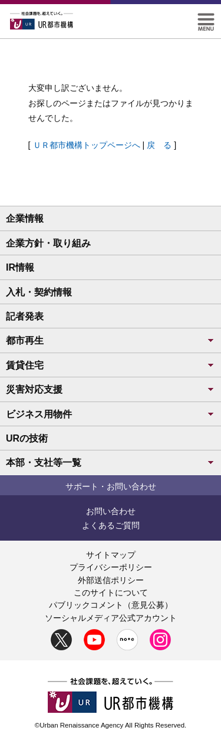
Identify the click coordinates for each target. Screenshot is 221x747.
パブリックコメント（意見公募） (111, 605)
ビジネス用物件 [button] (110, 414)
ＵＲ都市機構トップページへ (86, 145)
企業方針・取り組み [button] (48, 243)
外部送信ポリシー (111, 580)
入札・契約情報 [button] (39, 292)
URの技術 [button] (27, 438)
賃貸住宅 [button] (110, 365)
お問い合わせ (111, 511)
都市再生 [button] (110, 340)
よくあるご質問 (111, 525)
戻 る (159, 145)
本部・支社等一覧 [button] (110, 463)
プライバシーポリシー (111, 567)
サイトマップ (111, 555)
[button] (206, 18)
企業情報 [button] (25, 218)
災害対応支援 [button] (110, 389)
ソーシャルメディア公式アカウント (111, 618)
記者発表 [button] (25, 316)
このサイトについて (111, 592)
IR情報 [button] (20, 267)
